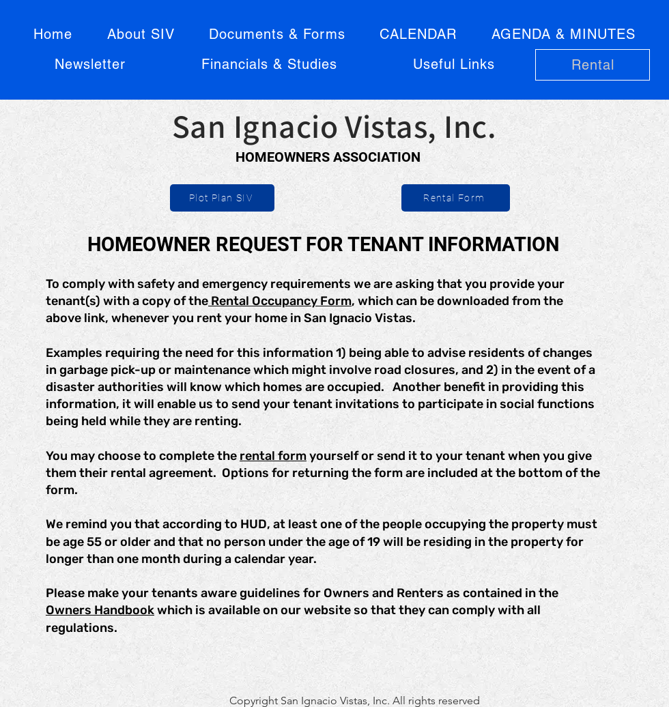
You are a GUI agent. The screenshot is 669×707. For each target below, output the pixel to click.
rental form (273, 455)
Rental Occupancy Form (280, 300)
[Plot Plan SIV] (222, 198)
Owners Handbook (100, 610)
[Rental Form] (455, 198)
